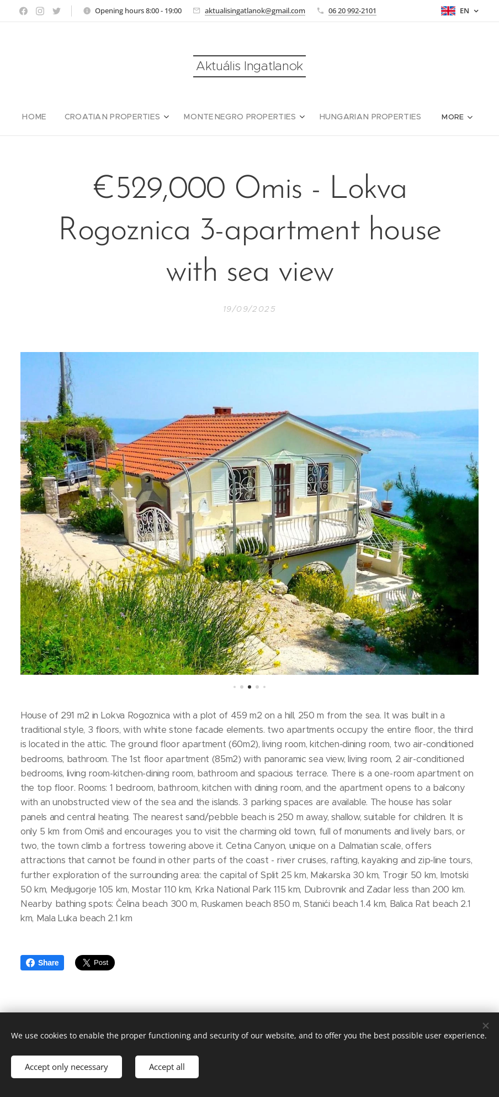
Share (42, 962)
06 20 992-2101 (352, 10)
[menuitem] (50, 116)
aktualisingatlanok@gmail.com (255, 10)
